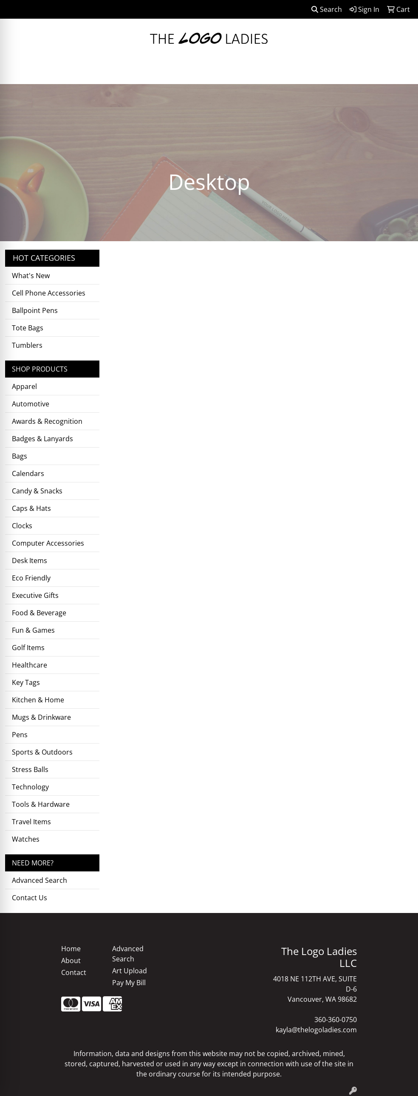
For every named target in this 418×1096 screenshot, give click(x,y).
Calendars (28, 473)
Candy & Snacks (37, 491)
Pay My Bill (129, 982)
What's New (31, 275)
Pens (20, 734)
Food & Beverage (39, 612)
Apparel (24, 386)
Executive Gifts (35, 595)
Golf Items (28, 647)
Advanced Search (39, 880)
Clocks (22, 525)
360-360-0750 (335, 1019)
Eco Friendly (31, 578)
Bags (19, 456)
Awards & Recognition (47, 421)
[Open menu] (401, 71)
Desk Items (29, 560)
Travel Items (31, 821)
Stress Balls (30, 769)
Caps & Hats (31, 508)
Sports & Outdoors (42, 752)
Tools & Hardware (41, 804)
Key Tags (26, 682)
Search (326, 9)
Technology (30, 787)
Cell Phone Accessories (48, 293)
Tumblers (27, 345)
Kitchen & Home (38, 699)
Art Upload (129, 970)
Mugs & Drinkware (41, 717)
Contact (73, 972)
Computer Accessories (48, 543)
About (71, 960)
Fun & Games (33, 630)
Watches (26, 839)
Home (71, 948)
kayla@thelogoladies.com (316, 1029)
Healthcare (29, 665)
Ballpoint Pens (35, 310)
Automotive (30, 404)
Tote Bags (27, 327)
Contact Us (29, 897)
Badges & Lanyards (42, 438)
